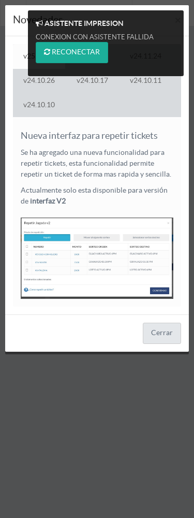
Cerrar (162, 333)
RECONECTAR (72, 52)
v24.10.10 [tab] (39, 105)
